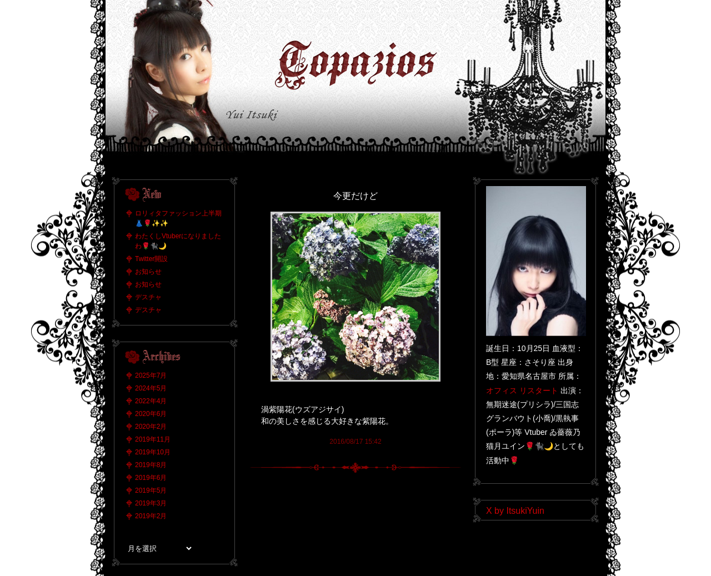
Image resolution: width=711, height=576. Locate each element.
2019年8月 (151, 465)
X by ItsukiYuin (515, 510)
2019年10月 (153, 452)
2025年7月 (151, 375)
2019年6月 (151, 478)
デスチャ (148, 297)
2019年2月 (151, 516)
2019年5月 (151, 490)
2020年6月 (151, 414)
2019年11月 (153, 439)
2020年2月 (151, 426)
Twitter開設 (151, 259)
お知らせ (148, 272)
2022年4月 (151, 401)
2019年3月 (151, 503)
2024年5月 (151, 388)
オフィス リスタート (522, 390)
